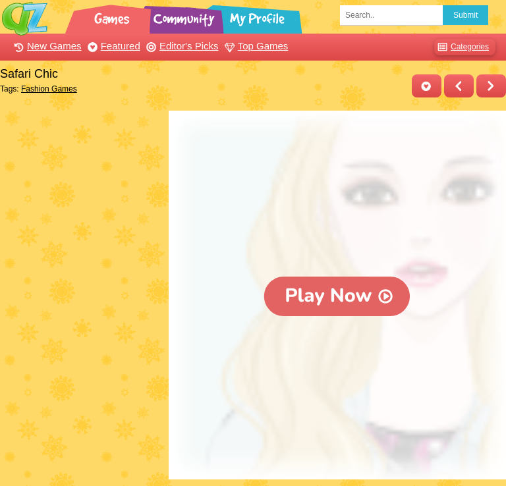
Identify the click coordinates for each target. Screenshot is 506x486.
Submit (465, 15)
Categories (461, 47)
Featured (112, 45)
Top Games (255, 45)
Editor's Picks (181, 45)
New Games (46, 45)
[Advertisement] (81, 176)
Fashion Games (49, 89)
